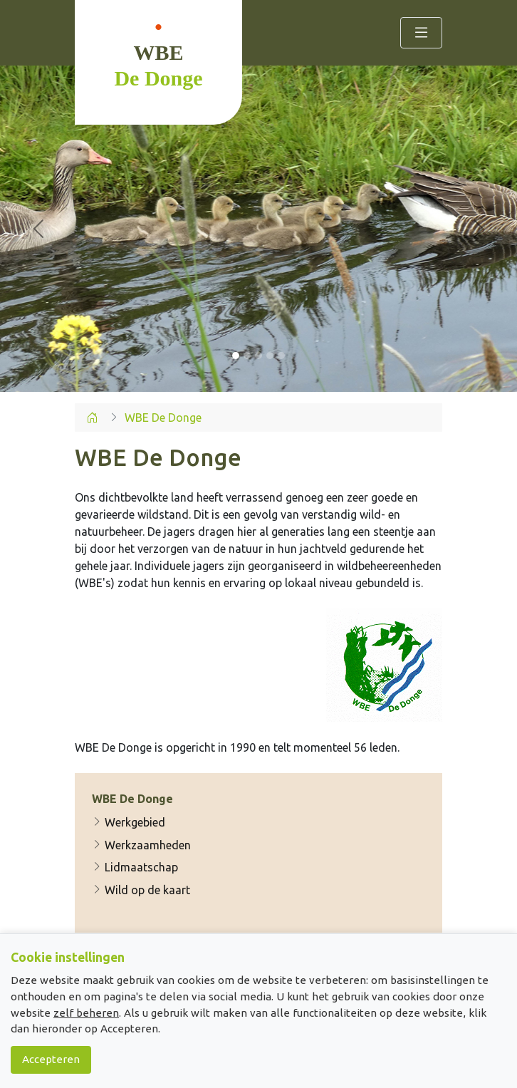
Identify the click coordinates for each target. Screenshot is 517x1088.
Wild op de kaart (141, 890)
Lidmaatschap (135, 867)
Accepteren (51, 1059)
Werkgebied (128, 823)
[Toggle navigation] (421, 32)
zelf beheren (86, 1013)
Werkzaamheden (141, 845)
